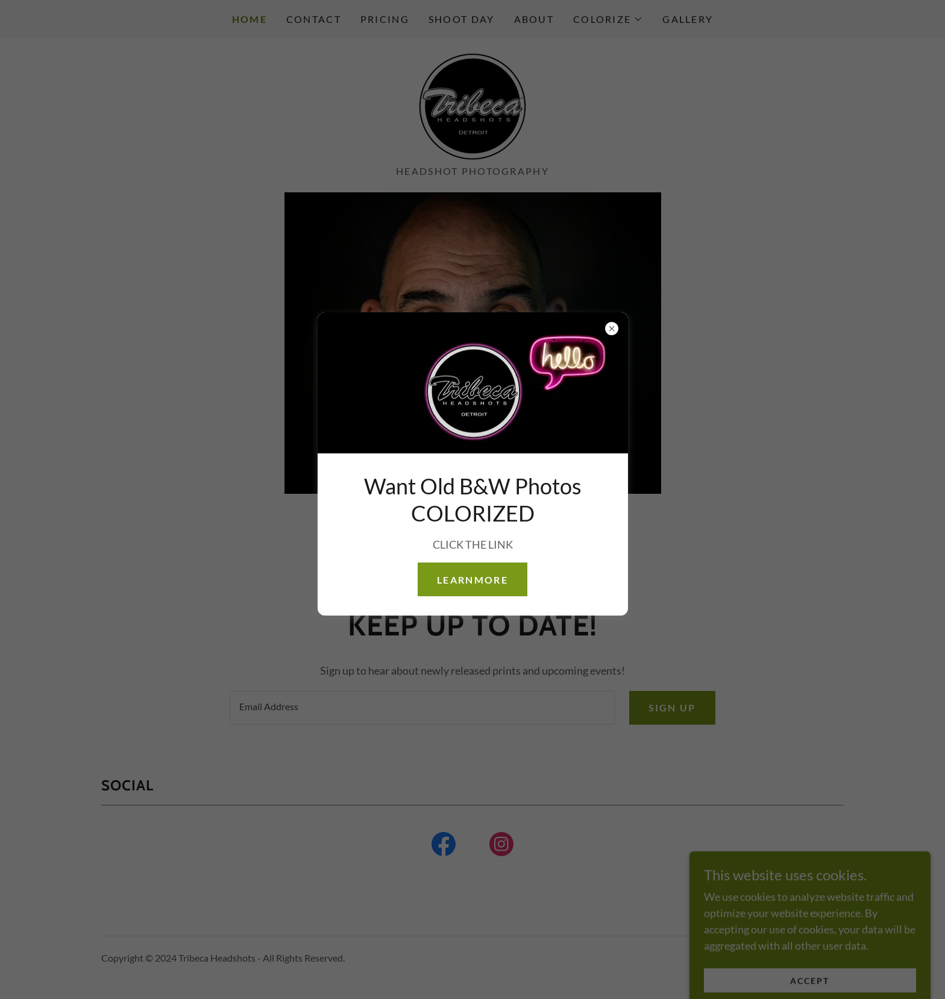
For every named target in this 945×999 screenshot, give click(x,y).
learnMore (472, 579)
